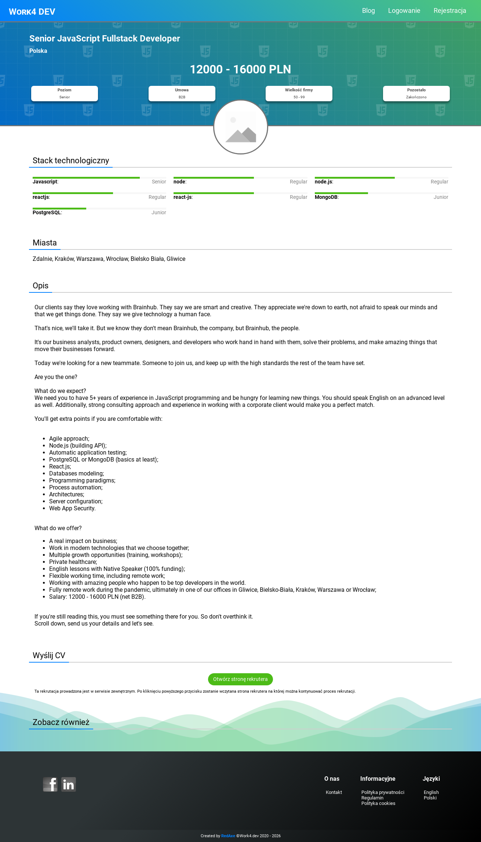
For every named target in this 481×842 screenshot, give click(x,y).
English (429, 792)
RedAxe (228, 836)
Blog (368, 10)
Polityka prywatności (380, 792)
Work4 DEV (32, 12)
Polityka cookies (376, 803)
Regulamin (370, 798)
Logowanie (404, 10)
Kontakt (331, 792)
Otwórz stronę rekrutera (240, 679)
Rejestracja (450, 10)
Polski (428, 798)
